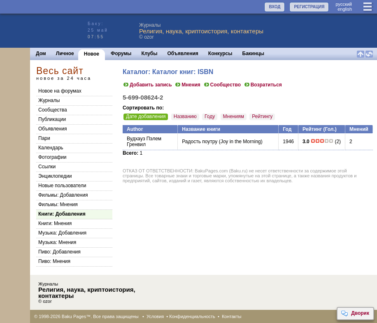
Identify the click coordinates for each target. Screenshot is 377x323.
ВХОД (274, 7)
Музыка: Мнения (57, 242)
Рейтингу (262, 116)
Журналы (49, 100)
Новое (91, 54)
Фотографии (52, 157)
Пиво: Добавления (59, 252)
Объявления (183, 53)
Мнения (187, 85)
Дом (41, 53)
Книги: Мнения (55, 223)
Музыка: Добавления (62, 233)
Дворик (355, 313)
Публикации (52, 119)
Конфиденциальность (192, 316)
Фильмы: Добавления (63, 195)
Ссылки (47, 167)
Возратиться (263, 85)
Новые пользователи (62, 185)
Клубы (149, 53)
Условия (155, 316)
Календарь (50, 148)
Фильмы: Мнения (58, 204)
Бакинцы (253, 53)
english (344, 9)
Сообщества (52, 110)
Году (210, 116)
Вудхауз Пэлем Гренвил (144, 141)
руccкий (343, 4)
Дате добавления (145, 116)
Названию (185, 116)
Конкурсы (220, 53)
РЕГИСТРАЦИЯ (309, 7)
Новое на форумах (59, 91)
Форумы (121, 53)
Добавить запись (147, 85)
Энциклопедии (55, 176)
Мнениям (233, 116)
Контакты (232, 316)
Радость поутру (199, 141)
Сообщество (222, 85)
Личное (65, 53)
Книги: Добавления (62, 214)
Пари (44, 138)
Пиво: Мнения (54, 261)
